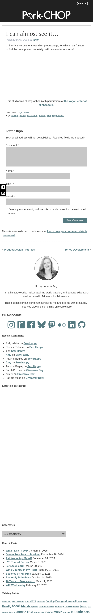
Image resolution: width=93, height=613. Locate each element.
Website (10, 196)
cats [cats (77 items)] (33, 601)
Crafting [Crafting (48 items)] (50, 601)
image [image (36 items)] (76, 606)
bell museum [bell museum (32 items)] (18, 601)
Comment (12, 145)
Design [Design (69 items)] (60, 601)
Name (10, 171)
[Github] (81, 325)
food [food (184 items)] (16, 606)
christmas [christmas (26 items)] (41, 601)
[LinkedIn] (72, 325)
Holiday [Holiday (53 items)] (59, 606)
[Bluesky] (41, 325)
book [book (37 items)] (27, 601)
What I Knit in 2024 (17, 550)
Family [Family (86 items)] (6, 606)
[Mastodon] (52, 325)
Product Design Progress (19, 249)
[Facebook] (31, 325)
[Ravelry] (21, 325)
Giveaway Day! (35, 370)
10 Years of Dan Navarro (20, 581)
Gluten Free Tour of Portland (23, 554)
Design (14, 115)
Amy (36, 39)
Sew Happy (30, 343)
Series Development (76, 249)
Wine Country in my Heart (21, 569)
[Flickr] (62, 325)
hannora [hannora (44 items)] (43, 606)
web (49, 115)
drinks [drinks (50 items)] (68, 601)
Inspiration (32, 115)
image (23, 115)
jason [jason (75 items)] (83, 606)
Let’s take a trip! (15, 566)
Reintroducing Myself (19, 558)
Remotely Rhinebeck (18, 577)
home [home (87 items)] (68, 606)
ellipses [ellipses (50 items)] (77, 601)
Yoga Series (23, 112)
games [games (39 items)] (34, 606)
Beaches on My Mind (18, 573)
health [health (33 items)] (51, 607)
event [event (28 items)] (85, 601)
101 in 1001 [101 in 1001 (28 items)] (6, 601)
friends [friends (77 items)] (26, 606)
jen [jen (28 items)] (89, 607)
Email (10, 183)
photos (41, 115)
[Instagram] (11, 325)
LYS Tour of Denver (17, 562)
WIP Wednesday (15, 585)
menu (82, 3)
